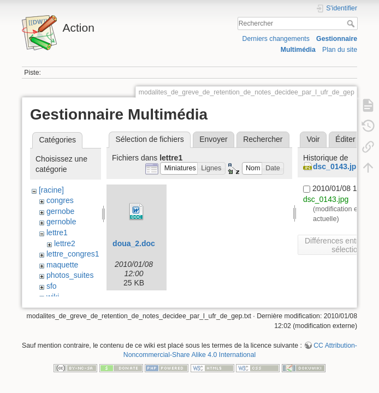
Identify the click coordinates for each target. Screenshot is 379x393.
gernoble (61, 221)
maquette (62, 264)
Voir (312, 139)
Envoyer (213, 139)
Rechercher (352, 23)
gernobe (60, 211)
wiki (52, 297)
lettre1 (57, 232)
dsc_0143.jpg (337, 166)
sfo (51, 286)
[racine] (51, 190)
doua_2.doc (133, 243)
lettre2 (64, 243)
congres (60, 200)
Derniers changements (276, 39)
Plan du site (339, 49)
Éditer (345, 139)
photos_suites (69, 275)
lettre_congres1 (72, 253)
